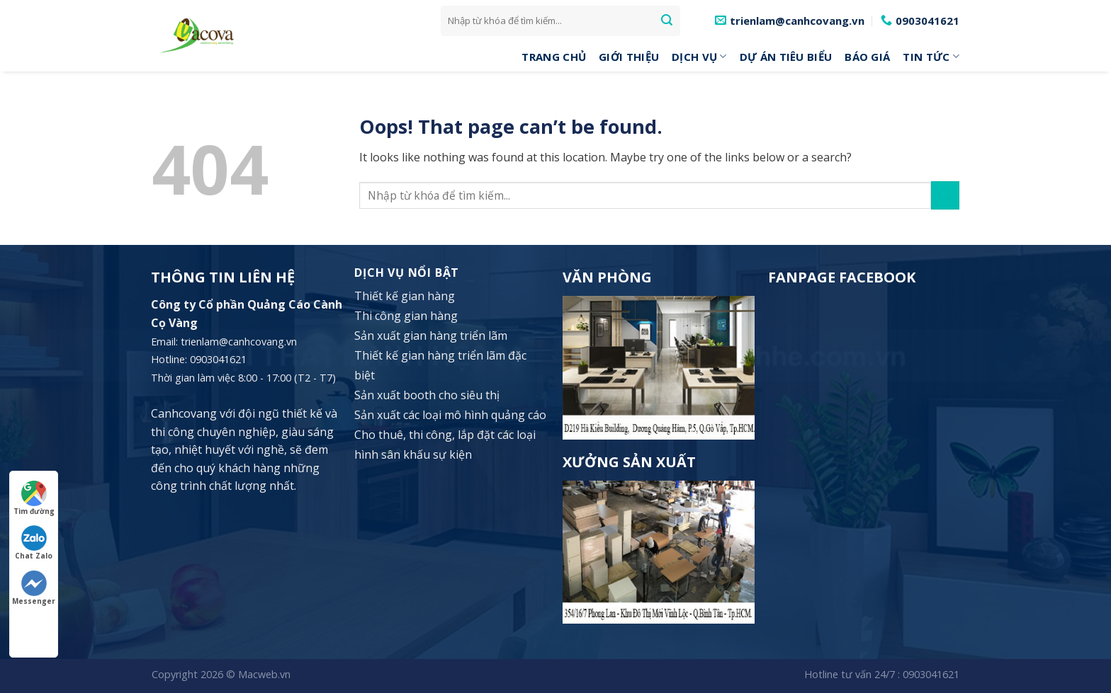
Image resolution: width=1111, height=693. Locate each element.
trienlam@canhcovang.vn (239, 341)
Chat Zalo (33, 543)
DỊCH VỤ (699, 57)
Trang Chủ (553, 57)
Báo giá (867, 57)
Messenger (33, 588)
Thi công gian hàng (406, 315)
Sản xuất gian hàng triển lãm (430, 335)
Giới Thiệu (629, 57)
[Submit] (667, 20)
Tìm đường (34, 498)
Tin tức (931, 57)
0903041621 (931, 674)
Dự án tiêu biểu (786, 57)
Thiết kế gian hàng (404, 296)
